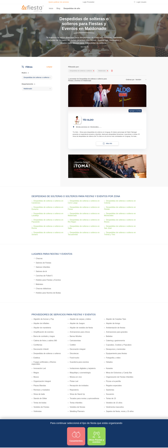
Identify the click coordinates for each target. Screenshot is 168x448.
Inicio (51, 8)
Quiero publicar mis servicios (58, 2)
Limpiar (49, 67)
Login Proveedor (88, 2)
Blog (58, 8)
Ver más (83, 47)
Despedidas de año (72, 8)
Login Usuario (141, 2)
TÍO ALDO (88, 120)
